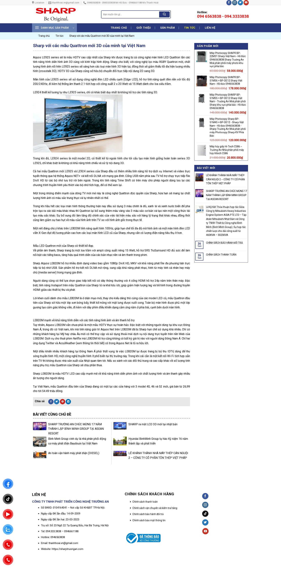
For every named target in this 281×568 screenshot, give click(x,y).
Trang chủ (119, 27)
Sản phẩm (167, 27)
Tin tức (189, 27)
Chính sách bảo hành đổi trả (148, 514)
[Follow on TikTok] (205, 514)
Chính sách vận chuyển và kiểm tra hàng (154, 508)
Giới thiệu (143, 27)
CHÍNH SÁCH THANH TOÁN (221, 254)
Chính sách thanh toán (145, 501)
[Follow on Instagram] (234, 2)
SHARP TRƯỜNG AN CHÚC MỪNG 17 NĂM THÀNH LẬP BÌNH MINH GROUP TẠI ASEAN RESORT (76, 429)
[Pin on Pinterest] (62, 401)
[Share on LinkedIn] (68, 401)
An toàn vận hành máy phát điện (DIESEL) (73, 453)
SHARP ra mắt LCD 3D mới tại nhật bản (152, 424)
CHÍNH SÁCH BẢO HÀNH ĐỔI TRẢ (224, 242)
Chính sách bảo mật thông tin (148, 520)
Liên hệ (210, 27)
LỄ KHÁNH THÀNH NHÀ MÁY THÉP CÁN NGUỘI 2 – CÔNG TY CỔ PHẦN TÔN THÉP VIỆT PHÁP (225, 179)
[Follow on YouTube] (246, 2)
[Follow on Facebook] (229, 2)
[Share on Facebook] (51, 401)
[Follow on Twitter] (240, 2)
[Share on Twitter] (56, 401)
